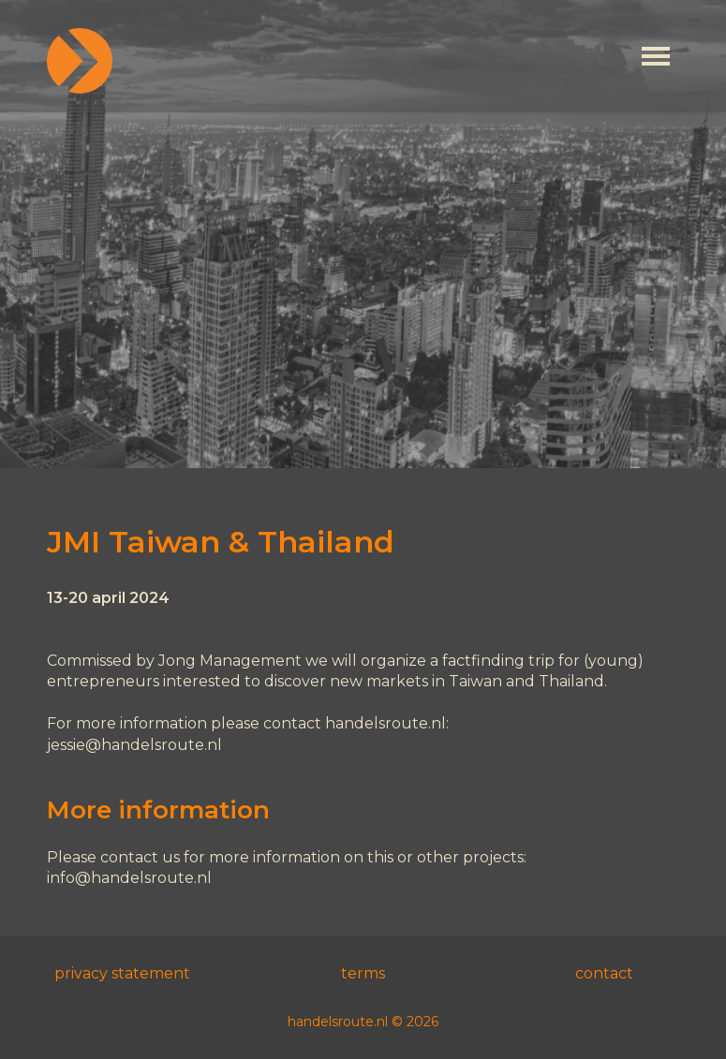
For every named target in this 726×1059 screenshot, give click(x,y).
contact (604, 973)
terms (363, 973)
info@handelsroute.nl (129, 878)
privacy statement (122, 973)
